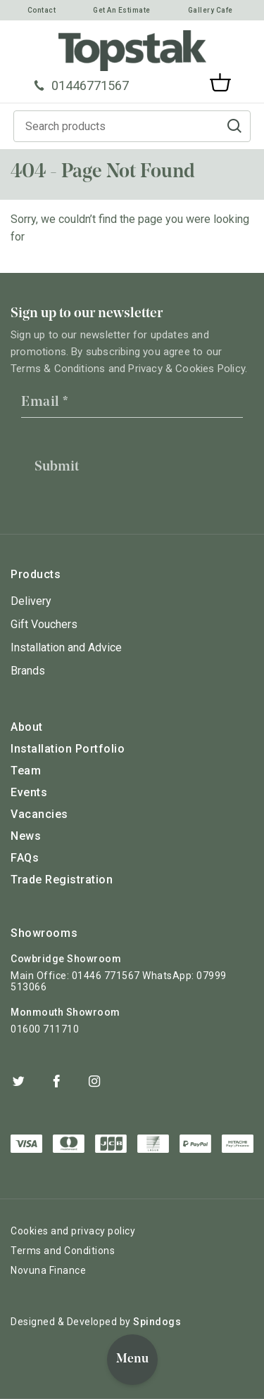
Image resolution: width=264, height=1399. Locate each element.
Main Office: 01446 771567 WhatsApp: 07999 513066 (119, 981)
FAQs (25, 857)
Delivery (31, 601)
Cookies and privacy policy (73, 1231)
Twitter (18, 1081)
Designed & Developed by (96, 1321)
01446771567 (81, 85)
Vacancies (39, 814)
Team (26, 770)
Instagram (94, 1081)
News (26, 836)
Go (234, 126)
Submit (56, 467)
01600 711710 (45, 1029)
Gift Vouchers (44, 624)
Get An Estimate (122, 10)
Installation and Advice (66, 647)
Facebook (56, 1081)
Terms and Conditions (63, 1250)
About (27, 727)
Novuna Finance (48, 1270)
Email (45, 402)
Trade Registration (62, 879)
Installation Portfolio (68, 748)
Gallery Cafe (210, 10)
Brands (28, 670)
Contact (41, 10)
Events (29, 792)
